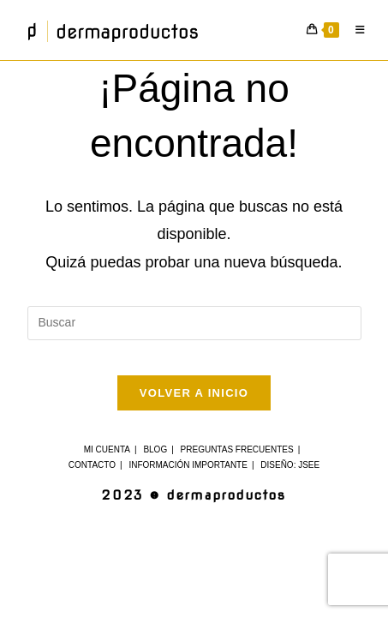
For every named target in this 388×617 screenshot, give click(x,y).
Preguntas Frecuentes (237, 449)
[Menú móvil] (357, 30)
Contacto (92, 465)
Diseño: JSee (289, 465)
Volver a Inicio (194, 392)
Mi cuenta (107, 449)
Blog (155, 449)
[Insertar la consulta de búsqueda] (194, 323)
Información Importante (188, 465)
